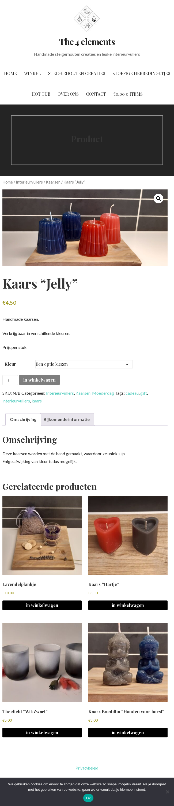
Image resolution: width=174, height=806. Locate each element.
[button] (158, 198)
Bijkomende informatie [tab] (67, 419)
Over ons (68, 94)
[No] (167, 791)
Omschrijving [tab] (23, 419)
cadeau (132, 392)
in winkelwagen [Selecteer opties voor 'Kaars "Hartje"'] (128, 605)
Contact (96, 94)
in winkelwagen (39, 380)
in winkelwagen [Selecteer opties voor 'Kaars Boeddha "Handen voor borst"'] (128, 732)
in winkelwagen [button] (42, 605)
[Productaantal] (10, 380)
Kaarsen (53, 182)
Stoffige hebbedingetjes (141, 73)
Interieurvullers (29, 182)
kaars (37, 400)
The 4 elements (87, 41)
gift (143, 392)
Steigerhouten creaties (76, 73)
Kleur (10, 364)
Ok (88, 798)
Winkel (32, 73)
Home (10, 73)
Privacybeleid (86, 768)
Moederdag (103, 392)
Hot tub (41, 94)
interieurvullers (16, 400)
